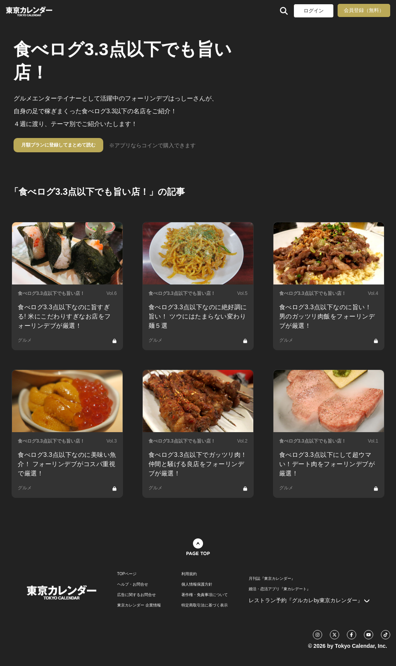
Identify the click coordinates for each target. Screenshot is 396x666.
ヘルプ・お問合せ (132, 584)
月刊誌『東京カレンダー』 (272, 579)
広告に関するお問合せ (136, 595)
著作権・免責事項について (204, 595)
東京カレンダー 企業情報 (139, 605)
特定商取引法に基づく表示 (204, 605)
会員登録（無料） (364, 10)
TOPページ (127, 574)
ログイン (314, 11)
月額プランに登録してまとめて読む (58, 145)
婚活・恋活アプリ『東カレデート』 (280, 589)
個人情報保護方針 (196, 584)
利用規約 (189, 574)
